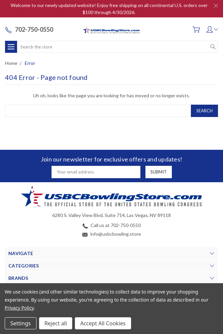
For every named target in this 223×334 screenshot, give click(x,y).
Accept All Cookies (103, 323)
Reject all (55, 323)
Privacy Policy (19, 308)
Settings (20, 323)
